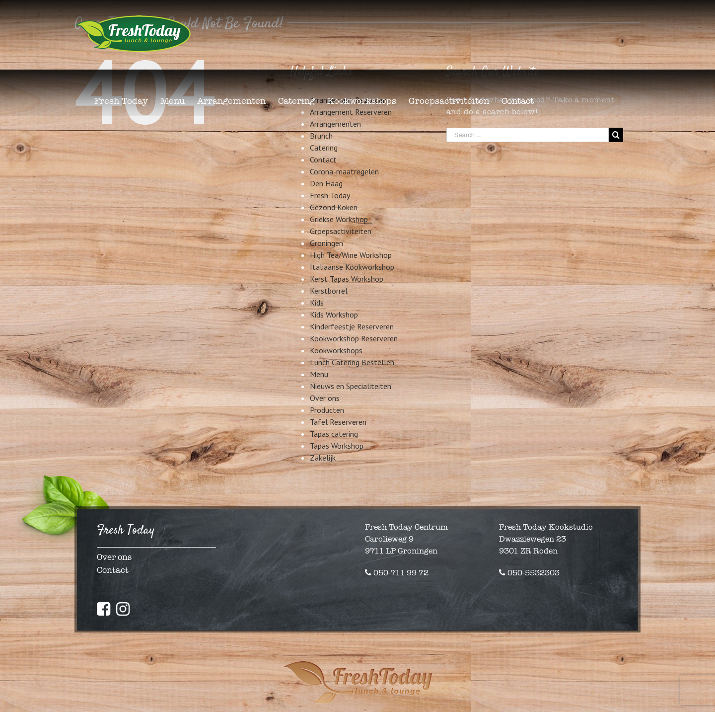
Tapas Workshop (336, 446)
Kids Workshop (334, 314)
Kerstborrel (329, 291)
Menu (319, 374)
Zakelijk (323, 458)
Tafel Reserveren (338, 422)
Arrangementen (335, 124)
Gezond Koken (334, 207)
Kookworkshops (336, 350)
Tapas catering (334, 434)
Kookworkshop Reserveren (354, 338)
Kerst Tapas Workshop (346, 279)
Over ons (325, 398)
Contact (323, 159)
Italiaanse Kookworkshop (352, 267)
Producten (327, 410)
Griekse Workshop (339, 219)
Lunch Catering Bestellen (352, 362)
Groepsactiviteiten (340, 231)
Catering (324, 148)
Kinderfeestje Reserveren (352, 326)
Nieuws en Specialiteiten (350, 386)
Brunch (321, 136)
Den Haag (326, 183)
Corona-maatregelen (344, 171)
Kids (317, 303)
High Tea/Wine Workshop (351, 255)
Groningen (326, 243)
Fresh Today (330, 195)
